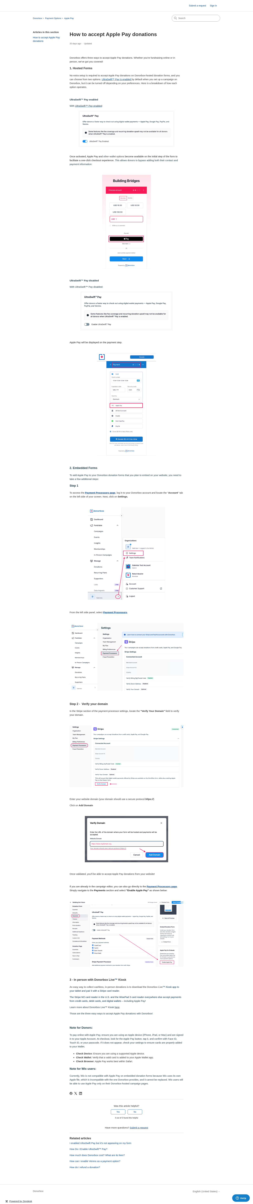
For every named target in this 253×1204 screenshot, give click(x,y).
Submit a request (197, 5)
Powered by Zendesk (20, 1201)
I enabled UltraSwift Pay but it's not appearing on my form (100, 1143)
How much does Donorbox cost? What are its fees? (97, 1155)
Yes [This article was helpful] (118, 1112)
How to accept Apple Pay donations (46, 39)
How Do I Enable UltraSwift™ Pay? (88, 1149)
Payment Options (53, 18)
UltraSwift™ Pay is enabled (117, 79)
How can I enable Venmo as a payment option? (95, 1161)
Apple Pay (69, 18)
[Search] (196, 18)
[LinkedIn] (80, 1093)
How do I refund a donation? (85, 1167)
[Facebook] (71, 1093)
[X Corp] (75, 1093)
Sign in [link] (213, 5)
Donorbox (37, 18)
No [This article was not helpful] (135, 1112)
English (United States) (206, 1191)
